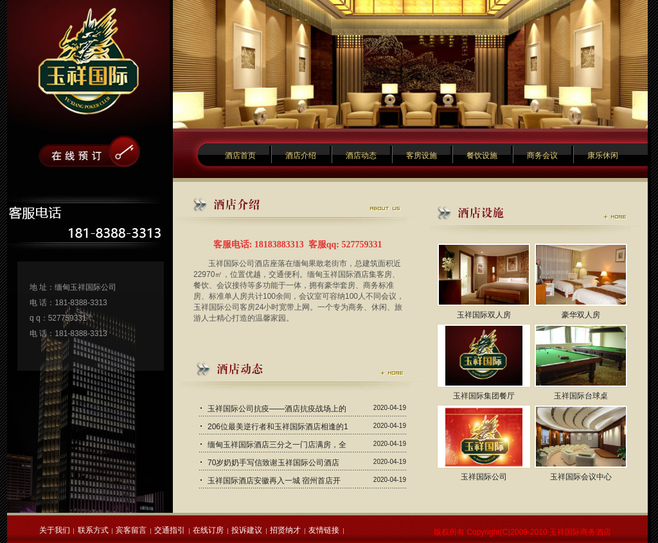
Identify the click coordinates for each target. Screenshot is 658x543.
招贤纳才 (285, 530)
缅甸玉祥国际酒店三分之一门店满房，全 (277, 444)
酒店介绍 (300, 155)
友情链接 (323, 530)
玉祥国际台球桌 (581, 395)
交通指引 (169, 530)
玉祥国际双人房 (484, 314)
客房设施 (421, 155)
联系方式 (93, 530)
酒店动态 (361, 155)
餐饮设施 (482, 155)
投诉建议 (246, 530)
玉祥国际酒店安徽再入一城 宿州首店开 (274, 480)
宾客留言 (131, 530)
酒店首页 (240, 155)
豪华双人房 (581, 314)
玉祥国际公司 (484, 476)
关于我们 (54, 530)
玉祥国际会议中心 (581, 476)
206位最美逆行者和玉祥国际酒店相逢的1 (278, 426)
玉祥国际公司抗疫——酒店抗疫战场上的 (277, 408)
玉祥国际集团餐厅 (484, 395)
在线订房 (208, 530)
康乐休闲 (602, 155)
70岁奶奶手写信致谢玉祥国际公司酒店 (273, 462)
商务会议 (542, 155)
